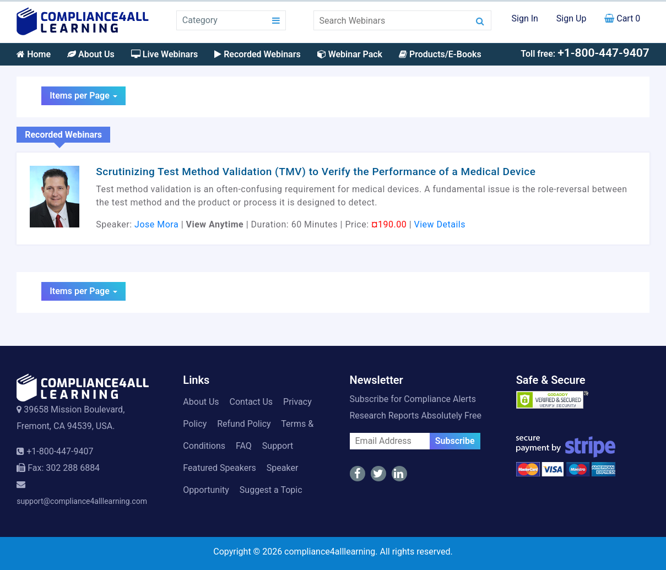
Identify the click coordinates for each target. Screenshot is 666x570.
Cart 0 (622, 18)
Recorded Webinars (257, 54)
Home (34, 54)
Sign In (525, 18)
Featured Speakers (219, 468)
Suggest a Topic (271, 490)
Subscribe (455, 441)
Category (200, 20)
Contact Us (251, 402)
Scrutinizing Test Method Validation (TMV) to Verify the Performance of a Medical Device (315, 171)
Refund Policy (243, 424)
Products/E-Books (440, 54)
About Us (91, 54)
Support (277, 446)
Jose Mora (156, 224)
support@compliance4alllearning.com (82, 501)
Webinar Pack (349, 54)
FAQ (244, 446)
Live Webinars (164, 54)
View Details (440, 224)
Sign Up (571, 18)
